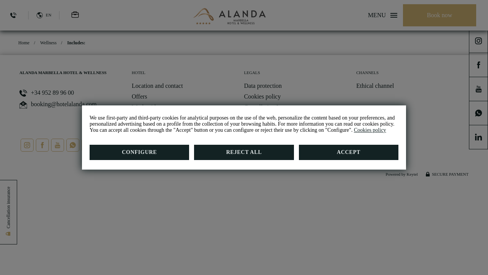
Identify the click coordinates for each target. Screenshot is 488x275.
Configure (139, 152)
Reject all (244, 152)
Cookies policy (370, 130)
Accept (348, 152)
